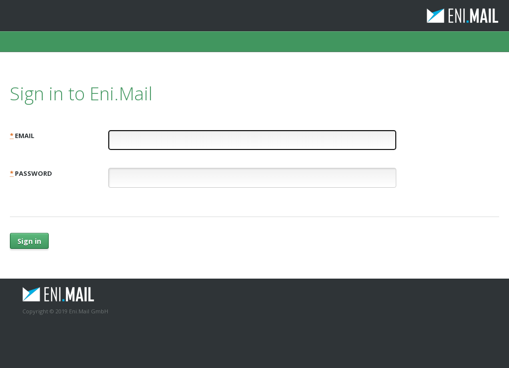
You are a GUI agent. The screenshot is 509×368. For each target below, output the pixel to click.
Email (22, 135)
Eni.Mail (437, 15)
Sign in (29, 241)
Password (31, 173)
